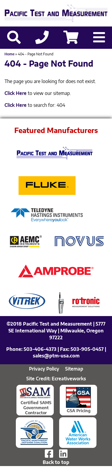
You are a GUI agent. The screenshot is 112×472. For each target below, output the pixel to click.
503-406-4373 (40, 349)
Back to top (56, 462)
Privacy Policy (44, 369)
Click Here (15, 93)
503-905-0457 (87, 349)
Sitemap (74, 369)
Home (9, 54)
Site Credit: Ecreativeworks (56, 378)
